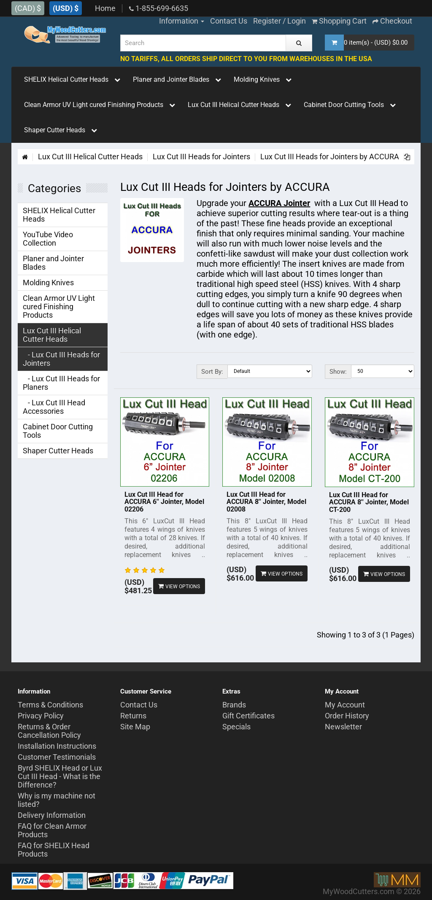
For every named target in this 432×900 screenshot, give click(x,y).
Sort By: (212, 371)
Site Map (135, 726)
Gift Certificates (248, 715)
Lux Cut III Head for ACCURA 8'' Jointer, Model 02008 (266, 501)
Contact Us (138, 704)
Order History (347, 715)
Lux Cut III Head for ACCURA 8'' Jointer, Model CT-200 (369, 502)
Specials (236, 726)
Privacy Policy (41, 715)
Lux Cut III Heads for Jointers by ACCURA (329, 156)
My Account (345, 704)
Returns (133, 715)
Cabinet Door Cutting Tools (350, 105)
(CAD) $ (28, 8)
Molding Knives (263, 79)
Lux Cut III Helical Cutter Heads (239, 105)
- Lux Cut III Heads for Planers (61, 382)
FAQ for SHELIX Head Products (53, 849)
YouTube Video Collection (48, 238)
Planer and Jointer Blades (177, 79)
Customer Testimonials (57, 757)
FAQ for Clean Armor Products (52, 830)
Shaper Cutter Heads (60, 130)
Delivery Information (52, 815)
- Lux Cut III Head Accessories (54, 406)
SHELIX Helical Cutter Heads (72, 79)
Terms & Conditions (50, 704)
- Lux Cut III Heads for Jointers (61, 358)
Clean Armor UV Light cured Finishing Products (99, 105)
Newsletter (343, 726)
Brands (234, 704)
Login (296, 20)
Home (105, 8)
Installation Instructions (57, 746)
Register (267, 20)
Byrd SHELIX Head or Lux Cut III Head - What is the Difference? (60, 776)
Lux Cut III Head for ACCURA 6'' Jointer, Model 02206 (164, 501)
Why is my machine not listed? (56, 800)
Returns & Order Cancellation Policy (49, 730)
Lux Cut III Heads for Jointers (201, 156)
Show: (338, 371)
